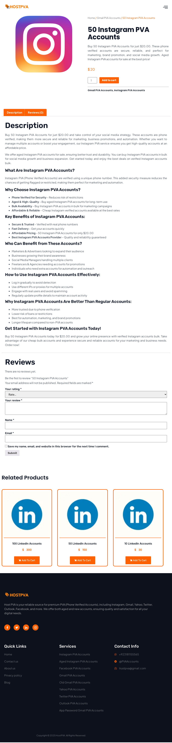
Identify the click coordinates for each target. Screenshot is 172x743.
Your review (13, 400)
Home (91, 17)
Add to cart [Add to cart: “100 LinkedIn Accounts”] (27, 561)
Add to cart (109, 80)
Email (9, 433)
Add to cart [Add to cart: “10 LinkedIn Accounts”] (138, 561)
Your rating (13, 389)
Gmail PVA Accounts (108, 17)
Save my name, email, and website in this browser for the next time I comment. (58, 447)
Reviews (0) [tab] (35, 113)
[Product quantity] (92, 80)
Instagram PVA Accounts (129, 90)
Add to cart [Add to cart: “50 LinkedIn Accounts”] (82, 561)
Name (9, 420)
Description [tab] (14, 113)
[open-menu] (165, 7)
